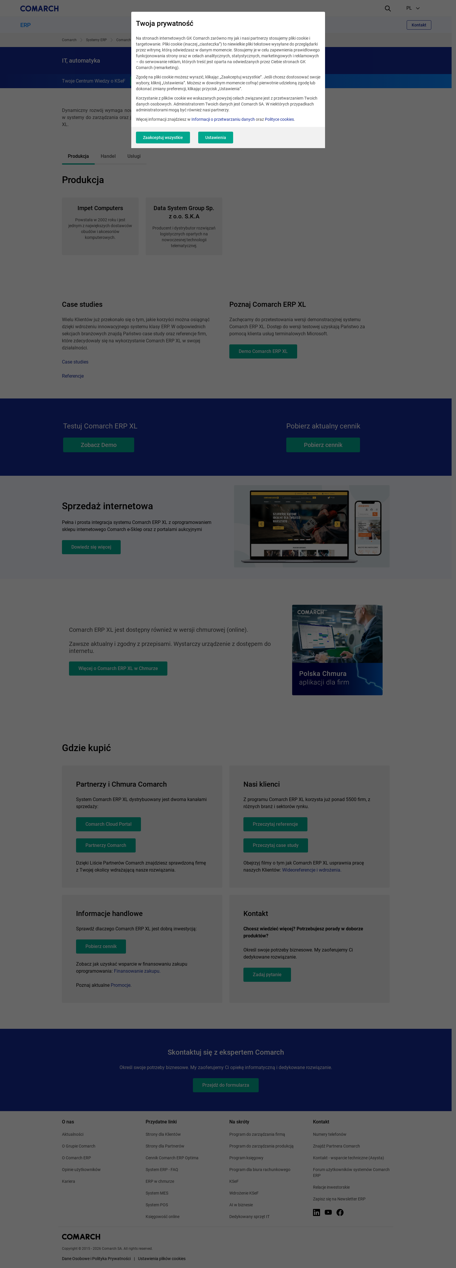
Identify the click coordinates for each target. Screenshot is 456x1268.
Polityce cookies (279, 119)
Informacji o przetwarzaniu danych (223, 119)
